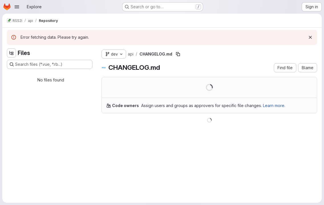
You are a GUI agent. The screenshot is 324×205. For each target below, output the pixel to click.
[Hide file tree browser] (11, 53)
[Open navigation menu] (16, 6)
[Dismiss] (310, 37)
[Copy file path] (178, 54)
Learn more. (274, 105)
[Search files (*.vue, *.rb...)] (49, 64)
